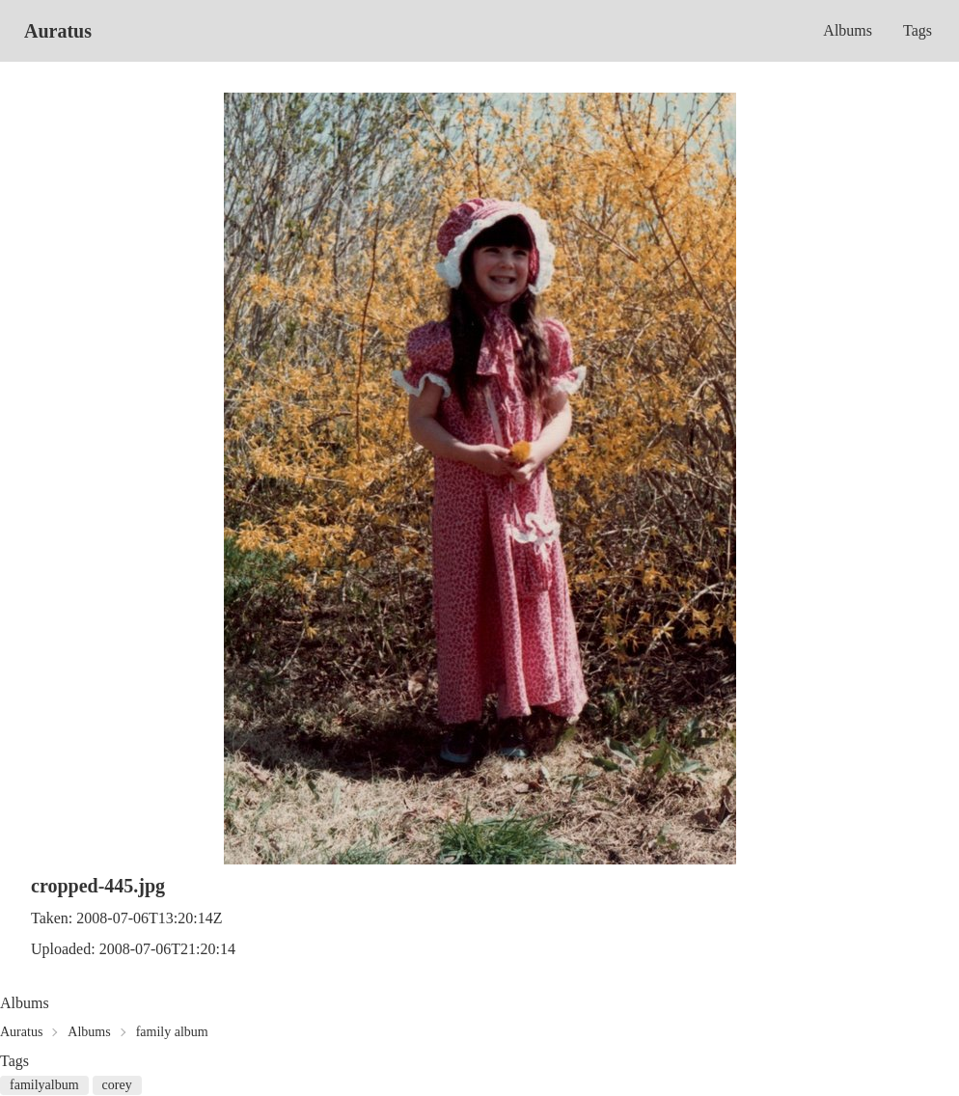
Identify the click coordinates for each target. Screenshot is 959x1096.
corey (117, 1085)
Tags (917, 30)
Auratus (58, 30)
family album (172, 1032)
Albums (847, 30)
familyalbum (44, 1085)
